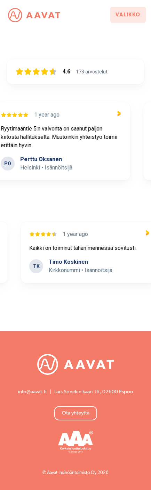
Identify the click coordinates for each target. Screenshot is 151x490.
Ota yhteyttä (75, 413)
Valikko (128, 14)
